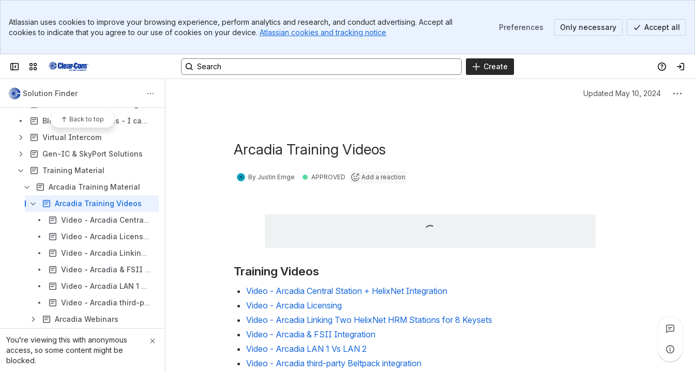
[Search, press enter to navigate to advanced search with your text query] (321, 66)
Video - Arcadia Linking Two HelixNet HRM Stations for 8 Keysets (369, 320)
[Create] (490, 66)
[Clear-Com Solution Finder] (69, 66)
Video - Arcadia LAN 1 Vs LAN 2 (306, 349)
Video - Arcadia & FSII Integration (310, 334)
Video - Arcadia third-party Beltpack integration (333, 363)
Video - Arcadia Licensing (294, 305)
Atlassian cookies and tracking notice (323, 32)
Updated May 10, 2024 (622, 93)
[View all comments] (670, 328)
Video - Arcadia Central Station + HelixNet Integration (346, 291)
